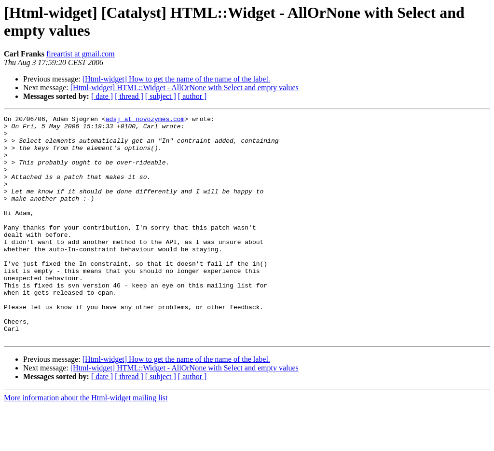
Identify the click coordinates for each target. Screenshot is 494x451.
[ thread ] (129, 96)
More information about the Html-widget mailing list (86, 442)
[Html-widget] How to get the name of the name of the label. (176, 79)
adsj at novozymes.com (145, 120)
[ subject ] (160, 96)
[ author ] (192, 96)
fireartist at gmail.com (80, 54)
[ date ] (102, 96)
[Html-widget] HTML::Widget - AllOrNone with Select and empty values (184, 87)
